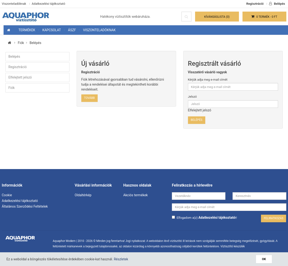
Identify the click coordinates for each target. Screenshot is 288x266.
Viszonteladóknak (14, 3)
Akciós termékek (135, 195)
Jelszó (192, 96)
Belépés (277, 3)
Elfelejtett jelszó (20, 77)
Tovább (89, 98)
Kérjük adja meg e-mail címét (208, 79)
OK (264, 259)
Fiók (21, 43)
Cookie (7, 195)
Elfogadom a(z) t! (204, 217)
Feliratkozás (273, 218)
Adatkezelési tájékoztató (48, 3)
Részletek (121, 259)
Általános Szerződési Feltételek (25, 206)
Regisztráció (255, 3)
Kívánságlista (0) (217, 16)
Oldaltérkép (83, 195)
